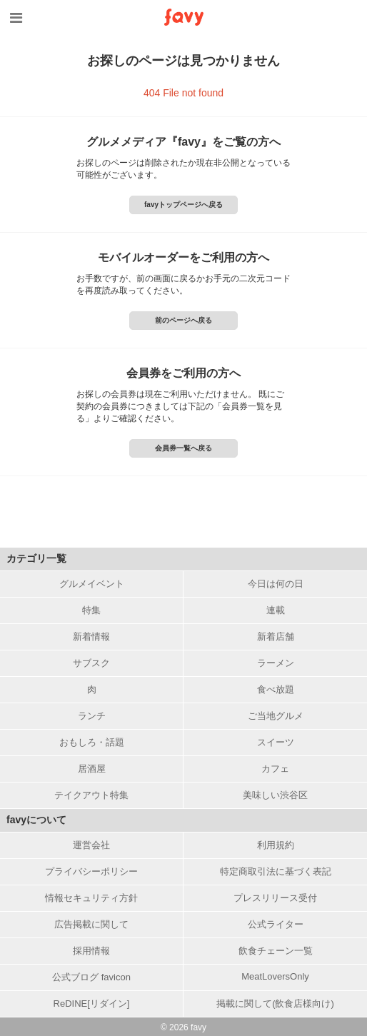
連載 (275, 610)
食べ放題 (275, 689)
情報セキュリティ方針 (91, 897)
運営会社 (91, 845)
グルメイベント (91, 583)
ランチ (92, 715)
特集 (91, 610)
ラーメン (275, 663)
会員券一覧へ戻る (183, 448)
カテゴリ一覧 (36, 558)
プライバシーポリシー (91, 871)
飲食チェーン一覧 (275, 950)
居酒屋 (92, 768)
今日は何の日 (275, 583)
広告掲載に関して (91, 924)
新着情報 (91, 636)
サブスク (91, 663)
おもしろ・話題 (91, 742)
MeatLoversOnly (275, 976)
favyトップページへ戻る (183, 204)
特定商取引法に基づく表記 (275, 871)
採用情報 (91, 950)
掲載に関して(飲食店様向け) (275, 1003)
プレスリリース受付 (275, 897)
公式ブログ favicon (91, 977)
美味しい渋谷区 (275, 795)
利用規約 (275, 845)
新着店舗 (275, 636)
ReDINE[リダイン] (92, 1003)
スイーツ (275, 742)
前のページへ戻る (183, 320)
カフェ (275, 768)
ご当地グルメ (275, 715)
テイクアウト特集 (91, 795)
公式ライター (275, 924)
